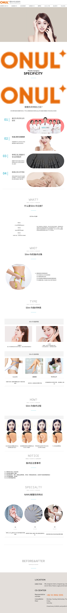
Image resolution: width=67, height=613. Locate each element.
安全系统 (63, 6)
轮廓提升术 (32, 6)
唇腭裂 (39, 6)
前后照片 (55, 6)
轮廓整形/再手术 (4, 6)
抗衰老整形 (23, 6)
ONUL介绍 (47, 6)
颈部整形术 (14, 6)
